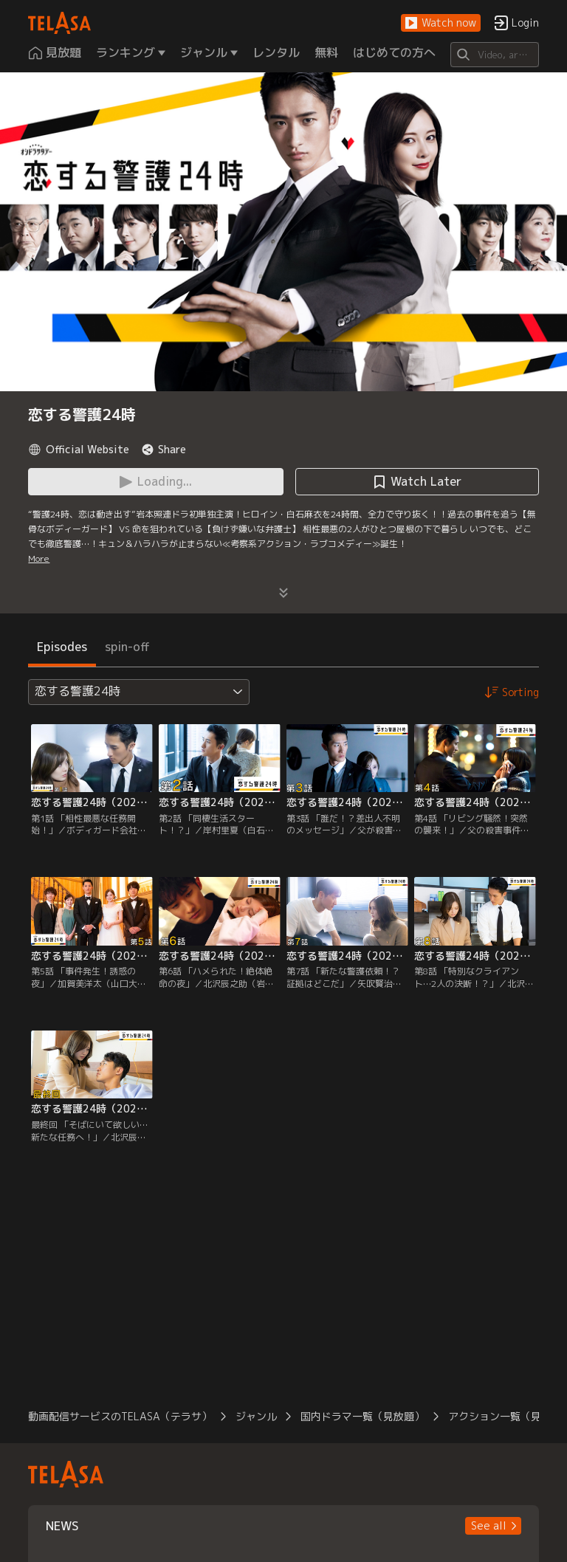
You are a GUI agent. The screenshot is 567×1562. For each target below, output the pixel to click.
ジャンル (256, 1416)
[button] (441, 23)
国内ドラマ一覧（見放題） (362, 1416)
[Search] (494, 54)
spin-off (127, 647)
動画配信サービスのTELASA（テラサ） (120, 1416)
